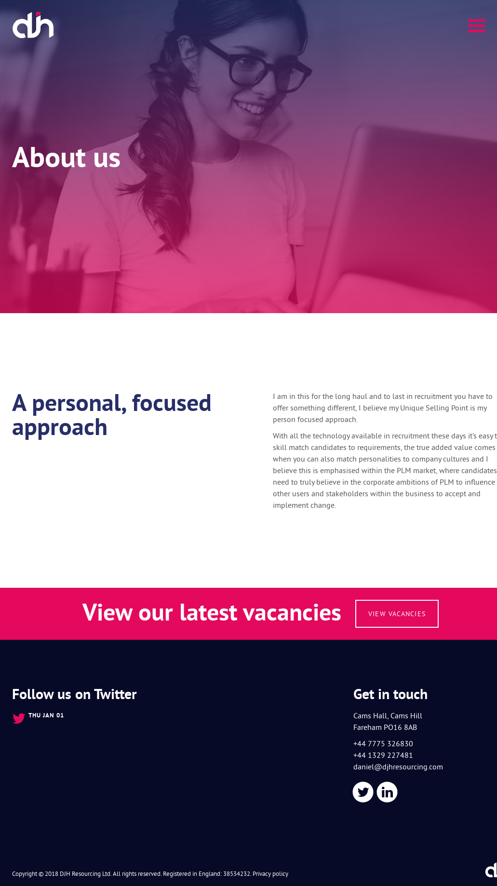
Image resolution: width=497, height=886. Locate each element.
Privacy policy (270, 873)
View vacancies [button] (397, 613)
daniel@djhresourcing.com (398, 766)
